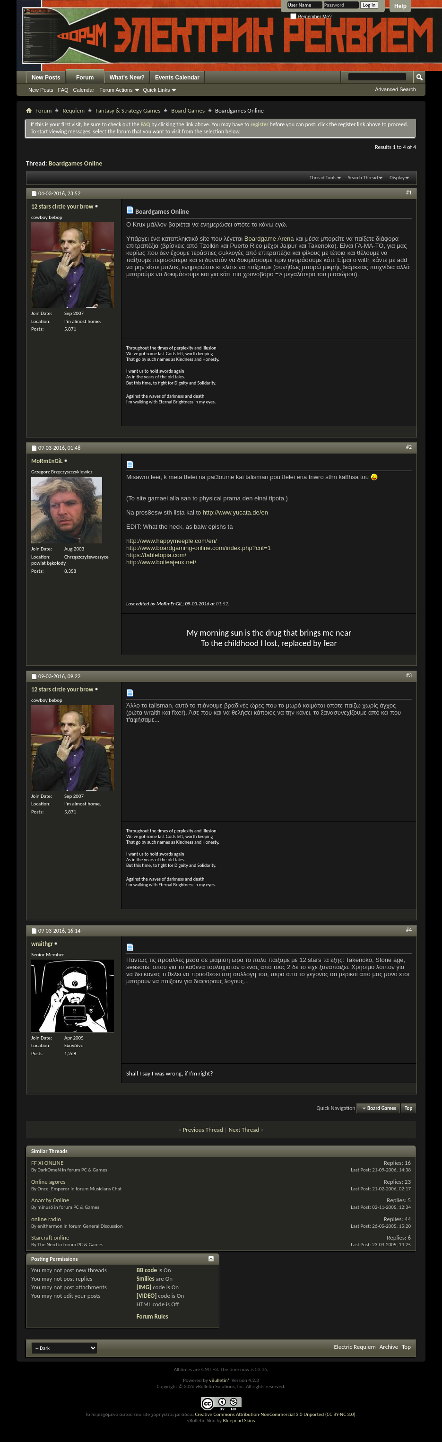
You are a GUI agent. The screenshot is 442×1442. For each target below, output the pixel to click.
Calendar (84, 90)
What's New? (127, 77)
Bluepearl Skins (239, 1420)
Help (400, 6)
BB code (147, 1270)
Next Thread (244, 1129)
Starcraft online (50, 1237)
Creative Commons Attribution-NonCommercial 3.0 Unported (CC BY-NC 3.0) (275, 1414)
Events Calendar (177, 77)
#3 (409, 675)
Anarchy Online (50, 1200)
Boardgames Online (76, 163)
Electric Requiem (354, 1346)
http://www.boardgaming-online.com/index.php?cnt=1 (198, 547)
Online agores (48, 1181)
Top (408, 1108)
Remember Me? (310, 16)
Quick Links (156, 90)
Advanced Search (395, 89)
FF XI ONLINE (47, 1162)
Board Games (188, 110)
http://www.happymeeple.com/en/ (171, 540)
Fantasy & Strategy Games (127, 110)
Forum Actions (115, 90)
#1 (409, 192)
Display (397, 178)
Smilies (146, 1278)
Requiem (73, 110)
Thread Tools (323, 178)
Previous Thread (203, 1129)
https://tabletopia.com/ (156, 555)
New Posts (46, 77)
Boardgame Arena (269, 238)
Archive (389, 1346)
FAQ (63, 90)
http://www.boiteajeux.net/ (161, 562)
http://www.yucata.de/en (235, 512)
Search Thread (363, 178)
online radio (46, 1219)
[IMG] (144, 1287)
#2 (409, 447)
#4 (409, 929)
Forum (85, 77)
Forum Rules (152, 1316)
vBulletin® (219, 1380)
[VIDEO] (147, 1295)
